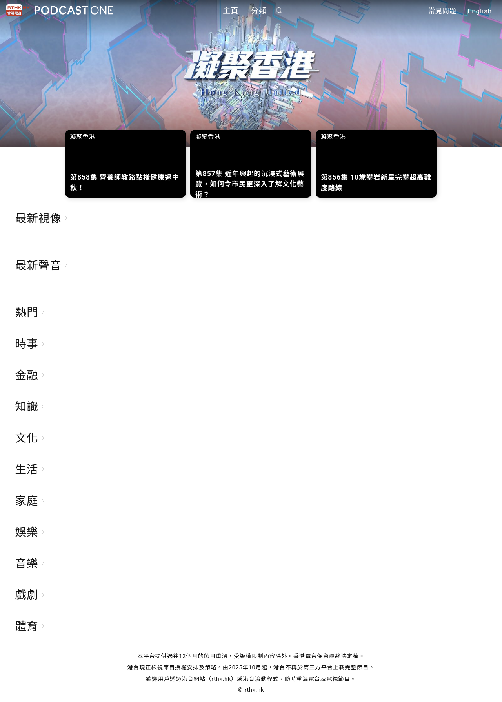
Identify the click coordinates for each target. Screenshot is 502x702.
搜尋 (279, 10)
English (480, 11)
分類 (259, 10)
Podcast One (74, 10)
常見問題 (442, 11)
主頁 (230, 10)
